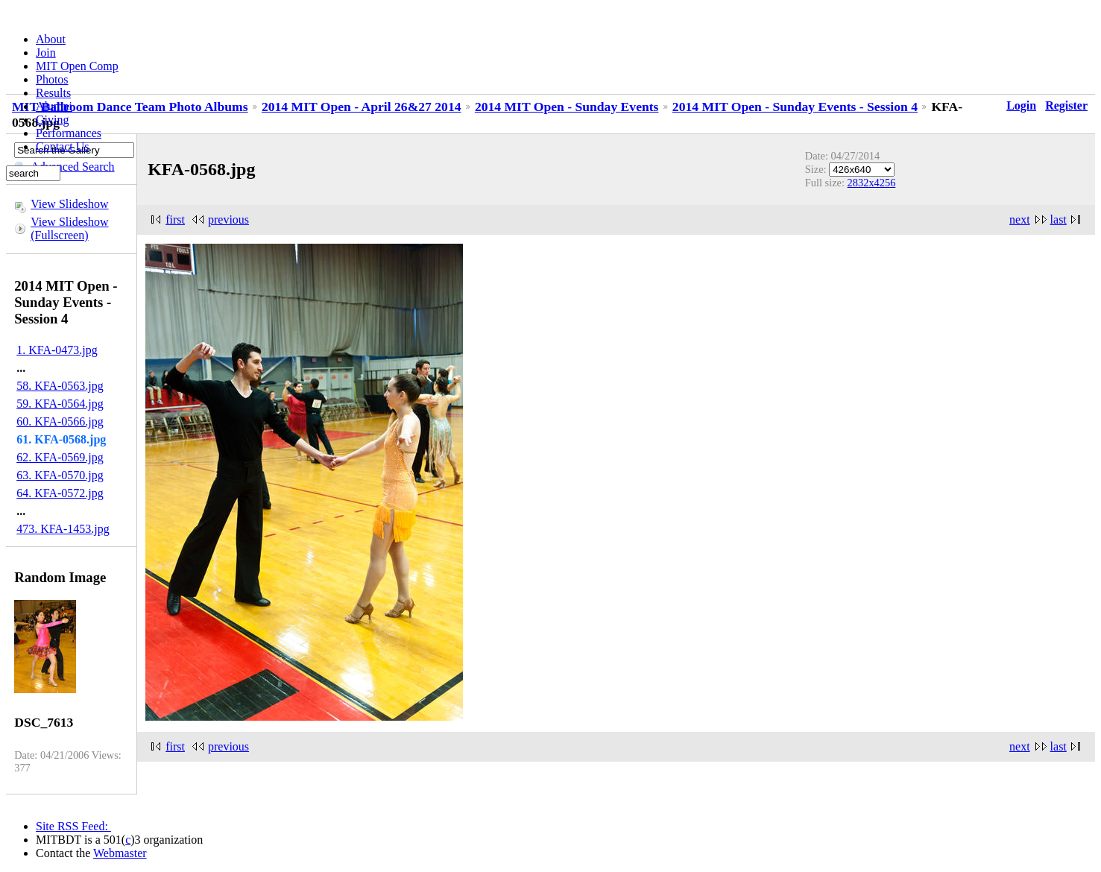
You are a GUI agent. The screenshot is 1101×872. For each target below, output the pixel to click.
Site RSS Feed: (73, 826)
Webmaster (120, 853)
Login (1021, 105)
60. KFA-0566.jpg (60, 421)
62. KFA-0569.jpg (60, 457)
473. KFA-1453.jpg (63, 528)
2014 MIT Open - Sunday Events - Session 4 (795, 106)
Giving (52, 119)
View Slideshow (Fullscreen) (69, 228)
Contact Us (62, 146)
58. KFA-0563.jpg (60, 385)
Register (1066, 105)
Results (53, 92)
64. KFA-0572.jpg (60, 493)
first (175, 219)
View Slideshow (69, 204)
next (1019, 219)
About (51, 39)
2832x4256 (872, 183)
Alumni (54, 106)
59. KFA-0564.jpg (60, 403)
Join (46, 52)
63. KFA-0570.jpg (60, 475)
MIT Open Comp (77, 66)
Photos (52, 79)
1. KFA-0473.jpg (57, 350)
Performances (68, 133)
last (1058, 219)
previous (228, 219)
